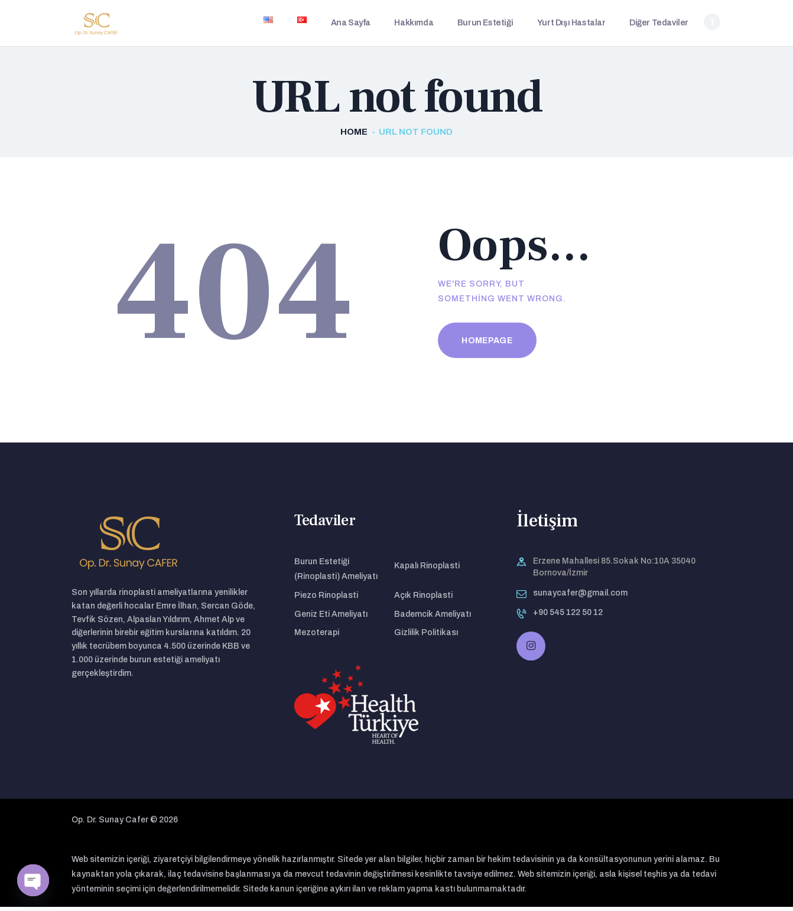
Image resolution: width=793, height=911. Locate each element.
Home (354, 135)
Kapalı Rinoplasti (427, 569)
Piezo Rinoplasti (326, 598)
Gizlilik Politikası (426, 636)
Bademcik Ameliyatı (432, 617)
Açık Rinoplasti (423, 598)
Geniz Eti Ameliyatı (331, 617)
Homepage (487, 344)
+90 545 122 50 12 (568, 615)
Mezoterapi (316, 636)
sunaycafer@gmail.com (580, 596)
